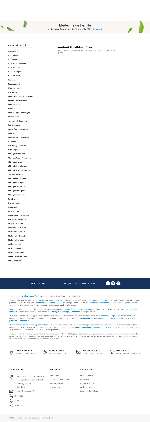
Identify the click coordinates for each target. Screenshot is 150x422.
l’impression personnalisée (37, 325)
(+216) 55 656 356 (134, 13)
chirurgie (65, 312)
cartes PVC (24, 327)
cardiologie (54, 312)
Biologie (11, 133)
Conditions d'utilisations (89, 391)
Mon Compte (54, 376)
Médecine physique (16, 252)
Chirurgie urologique (16, 191)
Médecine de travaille (17, 236)
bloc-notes (108, 325)
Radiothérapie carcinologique (20, 96)
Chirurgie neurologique (17, 166)
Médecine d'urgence (16, 240)
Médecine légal (14, 248)
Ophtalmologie (14, 72)
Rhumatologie (14, 104)
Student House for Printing (33, 296)
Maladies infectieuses (17, 228)
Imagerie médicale (15, 223)
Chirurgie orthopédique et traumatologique (19, 172)
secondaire (104, 303)
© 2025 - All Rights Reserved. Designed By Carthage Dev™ (31, 418)
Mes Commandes (56, 383)
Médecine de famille (16, 232)
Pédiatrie (12, 80)
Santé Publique (14, 108)
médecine (42, 303)
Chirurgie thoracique (17, 186)
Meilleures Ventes (87, 387)
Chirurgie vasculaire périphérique (16, 197)
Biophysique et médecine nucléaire (18, 139)
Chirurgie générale (15, 162)
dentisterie (132, 316)
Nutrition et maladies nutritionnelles (17, 65)
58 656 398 (18, 405)
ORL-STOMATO (14, 76)
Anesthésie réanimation (18, 129)
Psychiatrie (12, 92)
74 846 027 (18, 401)
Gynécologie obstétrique (18, 215)
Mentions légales (86, 376)
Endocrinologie (14, 207)
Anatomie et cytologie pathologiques (17, 123)
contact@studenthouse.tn (24, 391)
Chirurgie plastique (16, 182)
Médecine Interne (15, 244)
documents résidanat (83, 309)
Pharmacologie (14, 88)
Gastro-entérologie (16, 211)
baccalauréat (87, 318)
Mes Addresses (55, 387)
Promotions (84, 379)
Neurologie (12, 59)
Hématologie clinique (17, 219)
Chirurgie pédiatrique (17, 178)
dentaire (61, 303)
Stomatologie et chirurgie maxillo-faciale (19, 115)
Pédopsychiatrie (14, 84)
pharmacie (51, 303)
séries (108, 309)
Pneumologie (13, 51)
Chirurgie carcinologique (18, 154)
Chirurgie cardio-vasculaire (19, 158)
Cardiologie (13, 150)
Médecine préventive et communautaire (17, 258)
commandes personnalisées (88, 327)
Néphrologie (13, 55)
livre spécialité (17, 46)
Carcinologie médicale (17, 145)
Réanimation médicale (17, 100)
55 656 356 (18, 396)
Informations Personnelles (59, 379)
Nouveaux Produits (87, 383)
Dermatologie (14, 203)
